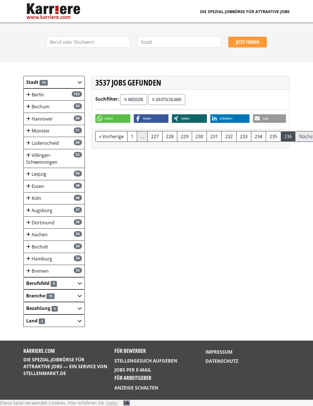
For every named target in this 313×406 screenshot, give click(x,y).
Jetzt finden (247, 42)
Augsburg (54, 210)
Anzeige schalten (136, 388)
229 (184, 136)
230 (199, 136)
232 (229, 136)
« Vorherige (111, 136)
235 (273, 136)
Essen (54, 186)
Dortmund (54, 222)
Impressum (218, 352)
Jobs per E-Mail (132, 370)
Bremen (54, 271)
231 (214, 136)
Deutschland (167, 99)
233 (244, 136)
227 (155, 136)
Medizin (133, 99)
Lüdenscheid (54, 143)
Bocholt (54, 246)
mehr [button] (112, 403)
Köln (54, 198)
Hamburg (54, 258)
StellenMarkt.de (44, 373)
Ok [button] (126, 402)
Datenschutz (221, 361)
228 (170, 136)
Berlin (54, 94)
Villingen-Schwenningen (54, 158)
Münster (54, 130)
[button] (54, 82)
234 (258, 136)
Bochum (54, 106)
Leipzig (54, 174)
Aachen (54, 234)
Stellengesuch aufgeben (145, 361)
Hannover (54, 118)
